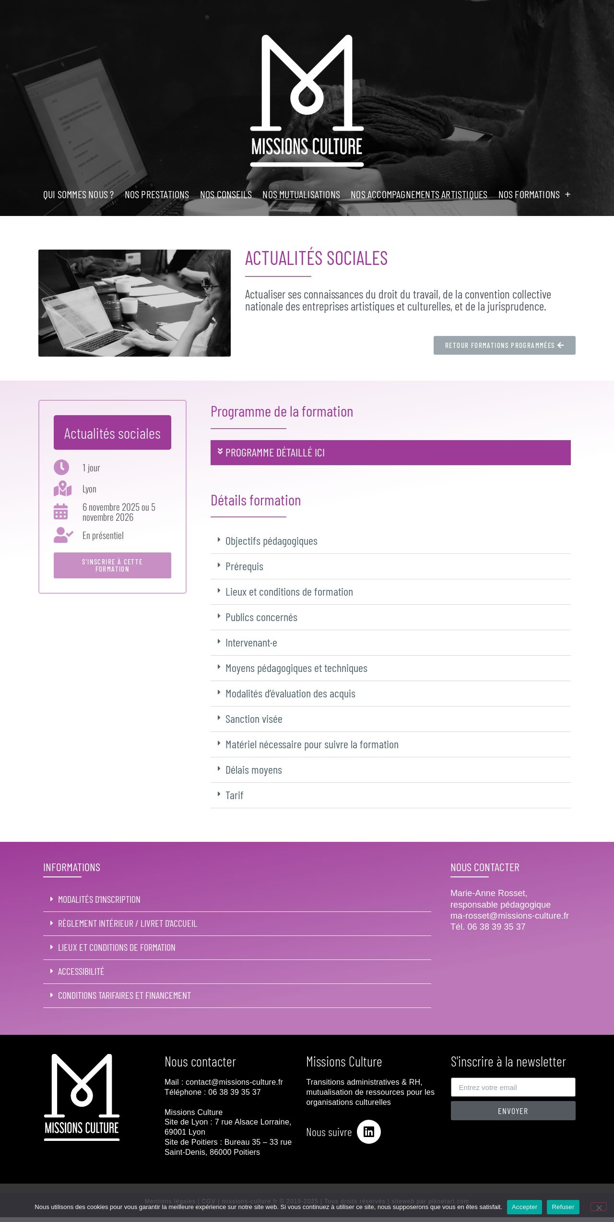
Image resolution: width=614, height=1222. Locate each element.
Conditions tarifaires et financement (124, 995)
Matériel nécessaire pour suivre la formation (312, 744)
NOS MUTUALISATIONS (301, 194)
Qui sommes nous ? (78, 194)
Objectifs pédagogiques (271, 540)
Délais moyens (253, 769)
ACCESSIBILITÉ (81, 971)
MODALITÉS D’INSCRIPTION (99, 899)
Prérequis (244, 566)
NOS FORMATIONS (534, 194)
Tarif (234, 795)
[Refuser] (598, 1206)
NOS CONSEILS (226, 194)
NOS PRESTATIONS (157, 194)
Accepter (524, 1206)
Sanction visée (254, 718)
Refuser (563, 1206)
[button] (391, 453)
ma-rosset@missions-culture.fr (509, 916)
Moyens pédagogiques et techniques (296, 667)
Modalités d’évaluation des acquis (290, 693)
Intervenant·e (251, 642)
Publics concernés (261, 616)
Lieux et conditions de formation (289, 591)
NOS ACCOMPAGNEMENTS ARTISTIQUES (419, 194)
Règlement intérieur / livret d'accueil (127, 923)
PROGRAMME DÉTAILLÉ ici (275, 452)
